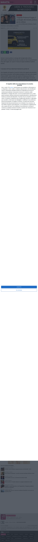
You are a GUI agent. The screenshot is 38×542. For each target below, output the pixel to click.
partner (11, 87)
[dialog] (19, 271)
